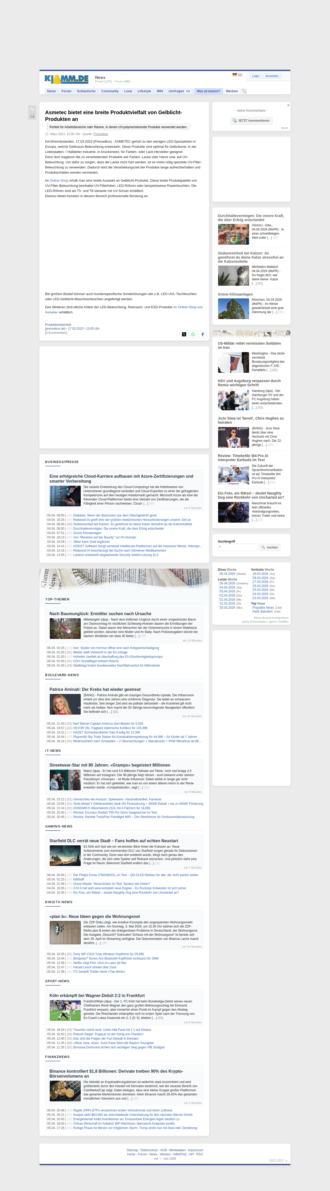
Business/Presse (62, 462)
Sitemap (132, 1150)
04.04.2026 (227, 587)
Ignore (273, 621)
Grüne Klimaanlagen (87, 533)
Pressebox (100, 134)
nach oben (276, 1160)
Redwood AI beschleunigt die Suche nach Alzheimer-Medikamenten (119, 550)
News (51, 91)
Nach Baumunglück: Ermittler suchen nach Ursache (100, 614)
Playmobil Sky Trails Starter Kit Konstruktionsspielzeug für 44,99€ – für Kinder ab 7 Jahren (135, 737)
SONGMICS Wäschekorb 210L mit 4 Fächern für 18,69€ (111, 808)
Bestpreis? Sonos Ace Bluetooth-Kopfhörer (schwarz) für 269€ (116, 958)
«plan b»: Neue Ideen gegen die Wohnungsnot (95, 916)
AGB (163, 1150)
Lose (128, 91)
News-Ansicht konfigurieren (271, 617)
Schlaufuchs (86, 91)
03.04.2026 (227, 591)
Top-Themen (57, 599)
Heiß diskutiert (263, 611)
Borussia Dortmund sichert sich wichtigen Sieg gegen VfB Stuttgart (119, 1047)
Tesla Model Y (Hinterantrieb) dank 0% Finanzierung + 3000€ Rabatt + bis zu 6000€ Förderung (138, 804)
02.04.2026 (227, 595)
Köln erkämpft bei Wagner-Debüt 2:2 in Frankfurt (97, 995)
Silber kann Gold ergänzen (91, 542)
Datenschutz (149, 1150)
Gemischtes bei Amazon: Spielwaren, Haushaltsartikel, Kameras (117, 799)
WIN (160, 91)
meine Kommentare (254, 621)
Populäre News (263, 607)
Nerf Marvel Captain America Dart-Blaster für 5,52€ (108, 723)
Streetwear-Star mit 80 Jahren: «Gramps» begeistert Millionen (110, 765)
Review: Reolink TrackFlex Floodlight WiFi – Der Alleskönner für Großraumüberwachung (133, 817)
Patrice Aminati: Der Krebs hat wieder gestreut (95, 689)
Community (110, 91)
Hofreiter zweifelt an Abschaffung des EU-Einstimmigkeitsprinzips (118, 657)
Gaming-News (59, 826)
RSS (199, 1154)
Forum (66, 91)
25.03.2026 (260, 590)
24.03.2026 (260, 594)
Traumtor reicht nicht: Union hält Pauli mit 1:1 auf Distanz (112, 1030)
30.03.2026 (227, 607)
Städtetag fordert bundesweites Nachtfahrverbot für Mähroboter (116, 665)
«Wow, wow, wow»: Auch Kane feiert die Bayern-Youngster (113, 1043)
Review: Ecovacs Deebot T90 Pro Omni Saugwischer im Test (115, 812)
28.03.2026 (260, 578)
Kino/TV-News (58, 902)
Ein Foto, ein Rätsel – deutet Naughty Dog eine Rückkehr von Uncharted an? (126, 892)
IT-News (53, 750)
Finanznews (57, 1057)
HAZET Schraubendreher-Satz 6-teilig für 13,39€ (106, 732)
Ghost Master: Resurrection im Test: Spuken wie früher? (111, 884)
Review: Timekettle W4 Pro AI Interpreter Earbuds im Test (243, 458)
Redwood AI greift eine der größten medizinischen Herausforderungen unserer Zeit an (132, 520)
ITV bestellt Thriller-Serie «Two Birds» (99, 971)
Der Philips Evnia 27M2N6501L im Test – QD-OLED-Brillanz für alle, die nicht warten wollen (136, 875)
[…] (145, 503)
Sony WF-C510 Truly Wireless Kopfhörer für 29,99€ (108, 954)
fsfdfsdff (78, 879)
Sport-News (57, 981)
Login (255, 76)
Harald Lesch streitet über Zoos (94, 967)
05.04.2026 (227, 583)
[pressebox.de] (55, 328)
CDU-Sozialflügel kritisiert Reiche (96, 661)
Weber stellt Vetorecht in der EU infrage (100, 652)
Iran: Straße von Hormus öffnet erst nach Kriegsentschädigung (116, 648)
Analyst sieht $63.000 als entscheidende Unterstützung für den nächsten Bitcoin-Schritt (133, 1115)
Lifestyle (144, 91)
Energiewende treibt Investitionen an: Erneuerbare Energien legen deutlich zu (126, 1119)
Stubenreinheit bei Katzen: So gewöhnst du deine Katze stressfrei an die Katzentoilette (132, 524)
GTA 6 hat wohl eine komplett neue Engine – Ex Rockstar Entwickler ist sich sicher (129, 888)
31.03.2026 (227, 603)
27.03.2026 (260, 582)
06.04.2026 (227, 574)
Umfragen (180, 91)
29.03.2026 (260, 574)
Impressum (195, 1150)
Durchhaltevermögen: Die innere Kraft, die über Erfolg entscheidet (118, 528)
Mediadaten (177, 1150)
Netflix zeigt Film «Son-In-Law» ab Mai (99, 963)
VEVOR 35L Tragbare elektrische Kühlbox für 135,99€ (110, 728)
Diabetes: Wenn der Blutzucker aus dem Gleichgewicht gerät (114, 515)
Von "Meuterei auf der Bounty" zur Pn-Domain (104, 537)
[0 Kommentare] (56, 333)
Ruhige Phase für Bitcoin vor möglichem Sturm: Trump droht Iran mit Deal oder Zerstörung (135, 1128)
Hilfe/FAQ (179, 1154)
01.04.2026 (227, 599)
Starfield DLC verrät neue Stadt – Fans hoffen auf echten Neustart (114, 841)
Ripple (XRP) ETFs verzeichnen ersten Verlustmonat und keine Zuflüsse (122, 1110)
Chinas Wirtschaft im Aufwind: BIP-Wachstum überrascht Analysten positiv (124, 1123)
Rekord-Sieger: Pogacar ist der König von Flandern (108, 1034)
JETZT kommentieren (250, 120)
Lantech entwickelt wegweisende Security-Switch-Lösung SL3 (115, 555)
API (191, 1154)
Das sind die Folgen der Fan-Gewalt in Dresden (105, 1038)
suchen (269, 547)
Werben (232, 91)
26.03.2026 (260, 586)
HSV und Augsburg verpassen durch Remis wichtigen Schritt (249, 383)
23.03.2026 (260, 598)
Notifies (283, 621)
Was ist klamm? (208, 91)
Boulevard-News (62, 675)
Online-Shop (59, 180)
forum (284, 127)
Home (131, 1154)
